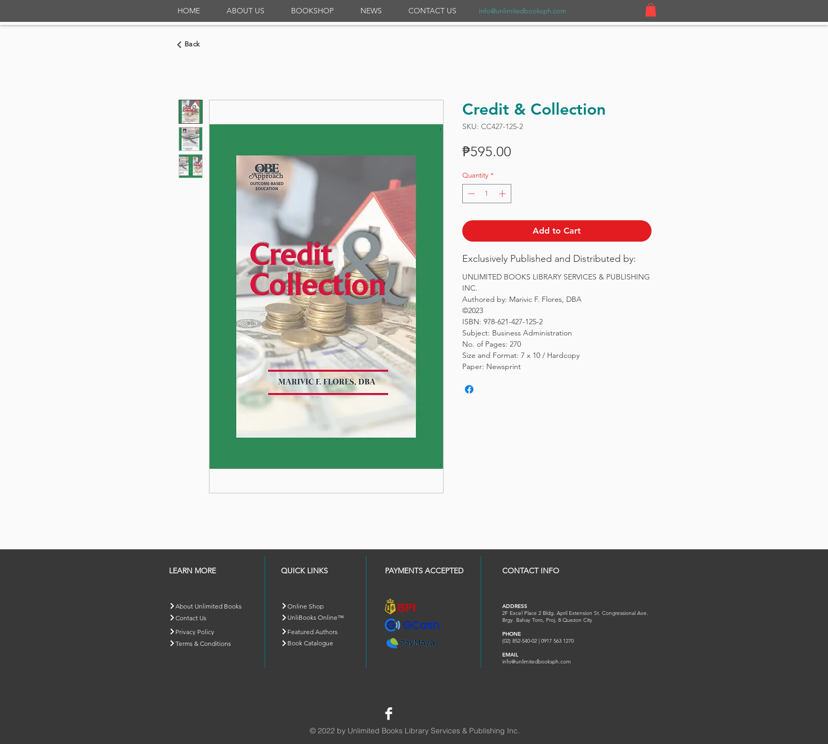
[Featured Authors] (318, 631)
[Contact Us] (206, 617)
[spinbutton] (486, 194)
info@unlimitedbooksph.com (522, 11)
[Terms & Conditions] (206, 643)
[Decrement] (470, 194)
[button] (650, 10)
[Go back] (190, 44)
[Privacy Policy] (206, 631)
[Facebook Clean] (388, 713)
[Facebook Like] (421, 712)
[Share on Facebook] (469, 389)
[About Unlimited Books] (213, 606)
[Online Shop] (318, 606)
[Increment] (503, 194)
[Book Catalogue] (318, 643)
